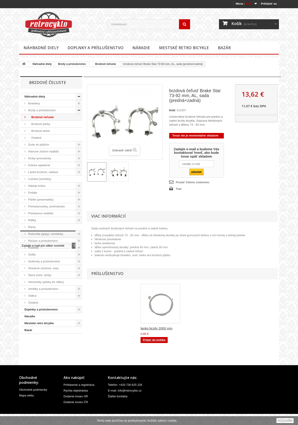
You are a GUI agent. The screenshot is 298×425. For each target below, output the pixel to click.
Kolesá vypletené (38, 165)
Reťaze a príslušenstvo (42, 240)
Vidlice (32, 295)
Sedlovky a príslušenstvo (43, 261)
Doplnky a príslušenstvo (95, 47)
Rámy (31, 227)
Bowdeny (33, 103)
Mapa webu (26, 406)
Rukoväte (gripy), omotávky (45, 234)
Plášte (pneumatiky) (40, 199)
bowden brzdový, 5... (156, 328)
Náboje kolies (36, 185)
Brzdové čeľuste (104, 64)
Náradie (141, 47)
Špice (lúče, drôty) (39, 275)
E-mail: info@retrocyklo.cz (124, 401)
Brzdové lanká (38, 131)
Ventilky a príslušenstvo (42, 288)
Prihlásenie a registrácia (79, 396)
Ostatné (34, 137)
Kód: (172, 110)
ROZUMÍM (285, 420)
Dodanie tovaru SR (76, 407)
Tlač (179, 189)
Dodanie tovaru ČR (76, 413)
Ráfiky (31, 220)
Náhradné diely (41, 47)
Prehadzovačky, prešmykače (46, 206)
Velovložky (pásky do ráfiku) (45, 282)
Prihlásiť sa (269, 3)
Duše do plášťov (38, 144)
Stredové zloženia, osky (43, 268)
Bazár (224, 47)
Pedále (32, 192)
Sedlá (31, 254)
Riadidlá (33, 247)
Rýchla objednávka (76, 401)
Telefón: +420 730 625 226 (125, 396)
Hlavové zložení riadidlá (43, 151)
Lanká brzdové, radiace (42, 172)
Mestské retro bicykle (184, 47)
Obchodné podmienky (33, 400)
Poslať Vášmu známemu (192, 182)
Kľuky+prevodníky (39, 158)
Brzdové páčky (38, 124)
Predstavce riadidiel (40, 213)
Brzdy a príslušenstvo (72, 64)
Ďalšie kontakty (117, 407)
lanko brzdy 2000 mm (200, 328)
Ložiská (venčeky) (39, 179)
